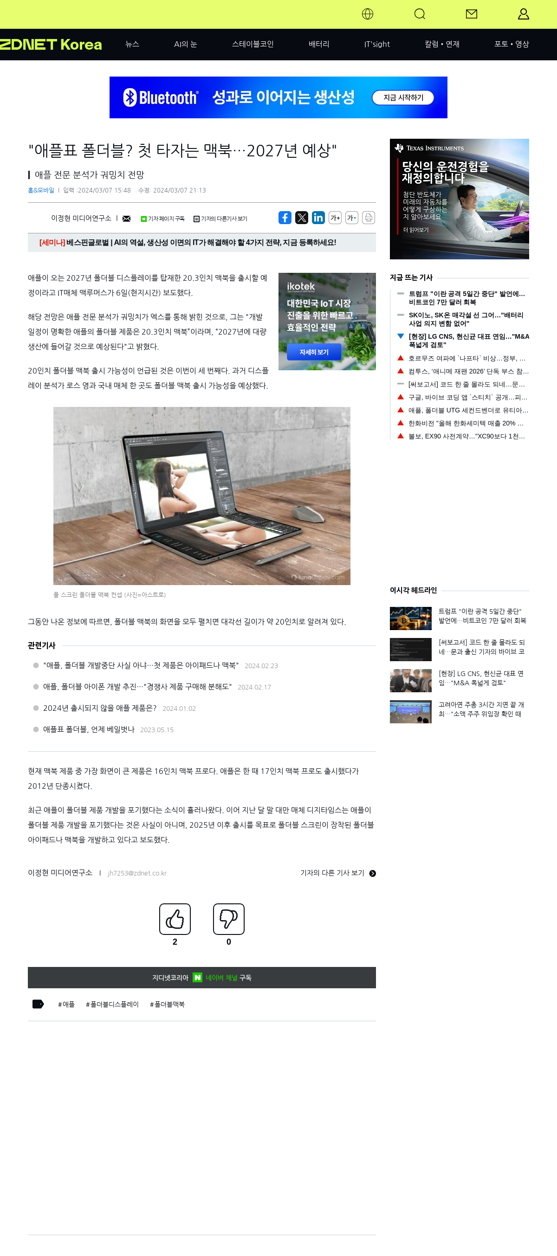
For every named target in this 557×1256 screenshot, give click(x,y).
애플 (69, 1004)
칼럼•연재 (442, 44)
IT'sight (377, 44)
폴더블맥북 (170, 1004)
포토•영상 (511, 44)
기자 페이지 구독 (163, 219)
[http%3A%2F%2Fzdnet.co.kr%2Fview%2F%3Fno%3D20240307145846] (318, 217)
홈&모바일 (41, 190)
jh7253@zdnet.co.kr (137, 873)
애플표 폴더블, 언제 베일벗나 (89, 729)
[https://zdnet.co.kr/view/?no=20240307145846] (284, 217)
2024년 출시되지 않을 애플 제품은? (100, 708)
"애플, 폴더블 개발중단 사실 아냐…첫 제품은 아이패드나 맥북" (141, 665)
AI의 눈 (185, 44)
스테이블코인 (253, 44)
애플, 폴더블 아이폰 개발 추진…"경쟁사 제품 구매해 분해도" (137, 686)
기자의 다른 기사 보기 (338, 873)
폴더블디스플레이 (115, 1004)
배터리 (319, 44)
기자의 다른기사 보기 (220, 219)
